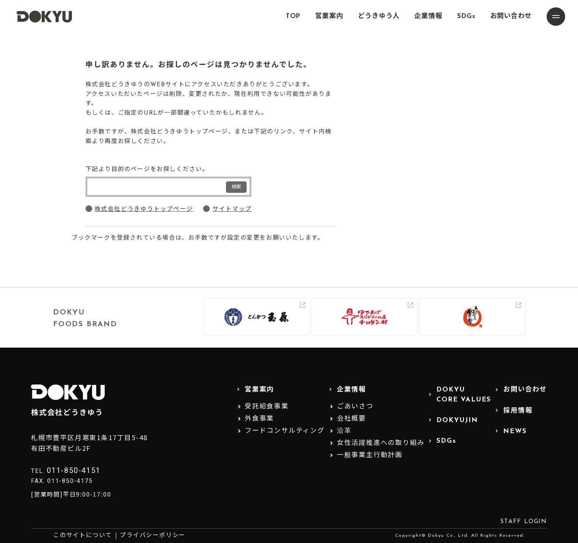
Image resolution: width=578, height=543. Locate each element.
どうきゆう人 (379, 16)
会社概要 (351, 418)
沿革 (344, 431)
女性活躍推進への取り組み (381, 443)
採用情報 (517, 410)
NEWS (514, 431)
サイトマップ (232, 209)
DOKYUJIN (457, 420)
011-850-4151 (74, 470)
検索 (236, 187)
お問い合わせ (511, 16)
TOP (293, 16)
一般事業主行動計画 (370, 455)
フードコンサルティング (285, 431)
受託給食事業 (267, 406)
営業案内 (329, 16)
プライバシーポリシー (152, 536)
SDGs (466, 16)
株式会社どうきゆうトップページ (144, 209)
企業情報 (428, 16)
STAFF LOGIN (523, 522)
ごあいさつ (355, 406)
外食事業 (259, 418)
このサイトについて (82, 536)
